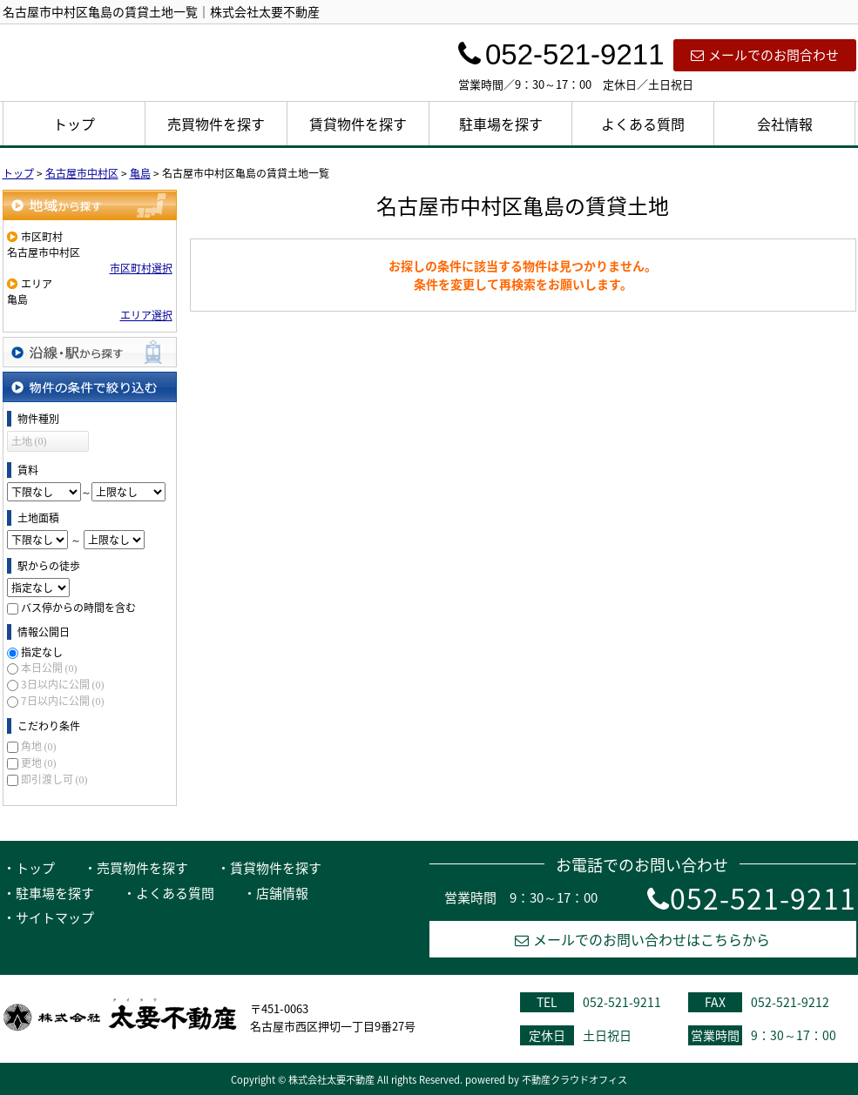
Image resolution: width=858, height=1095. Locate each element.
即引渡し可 (54, 779)
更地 (39, 762)
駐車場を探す (501, 123)
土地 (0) (29, 441)
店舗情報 (282, 893)
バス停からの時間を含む (78, 607)
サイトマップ (55, 917)
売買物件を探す (216, 123)
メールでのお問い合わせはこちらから (642, 939)
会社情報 (785, 123)
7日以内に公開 (63, 701)
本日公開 (49, 667)
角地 (39, 746)
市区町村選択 (141, 268)
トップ (74, 123)
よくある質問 (643, 123)
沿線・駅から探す (90, 352)
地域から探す (90, 205)
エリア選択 (146, 315)
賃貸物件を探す (358, 123)
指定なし (42, 652)
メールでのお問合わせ (765, 54)
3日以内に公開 (63, 684)
